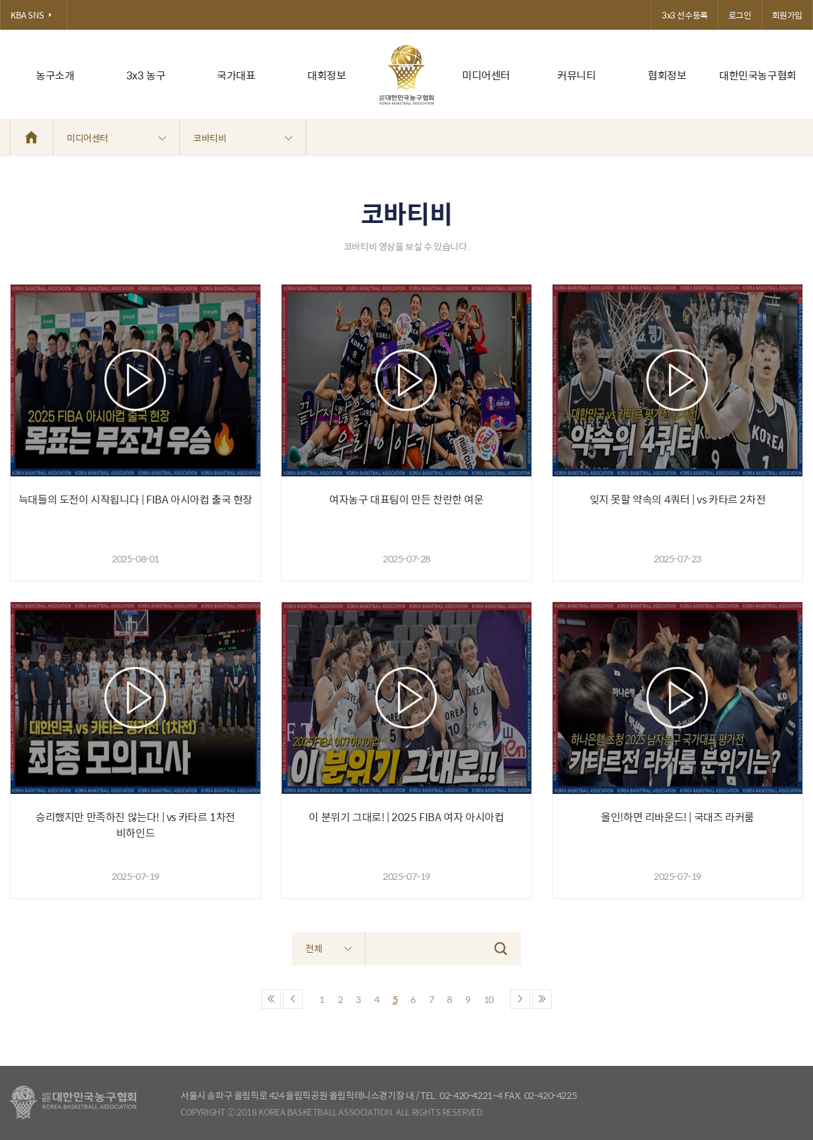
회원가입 (787, 15)
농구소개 (55, 75)
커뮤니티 (576, 75)
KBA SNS (34, 15)
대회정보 (326, 75)
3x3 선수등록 (685, 15)
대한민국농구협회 (757, 75)
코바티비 (242, 137)
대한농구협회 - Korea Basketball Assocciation (73, 1103)
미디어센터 (486, 75)
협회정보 (667, 75)
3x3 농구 (146, 75)
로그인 (740, 15)
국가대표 (236, 75)
